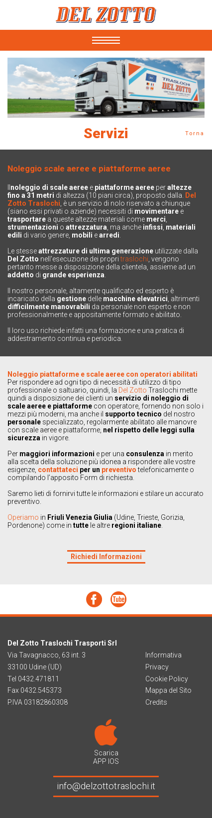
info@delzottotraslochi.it (106, 786)
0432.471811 (38, 679)
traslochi (134, 259)
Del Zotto (132, 390)
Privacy (157, 667)
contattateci (59, 470)
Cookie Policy (166, 679)
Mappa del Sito (168, 690)
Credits (156, 702)
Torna (195, 133)
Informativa (163, 655)
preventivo (119, 470)
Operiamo (23, 517)
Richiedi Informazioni (106, 557)
